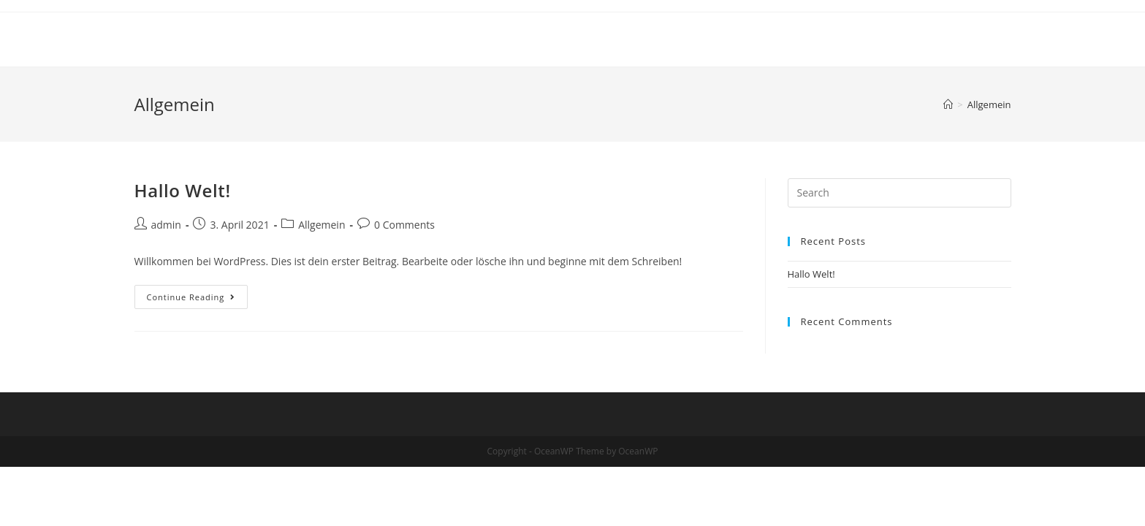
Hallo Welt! (182, 190)
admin (166, 225)
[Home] (948, 104)
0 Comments (404, 225)
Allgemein (321, 225)
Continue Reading (197, 299)
